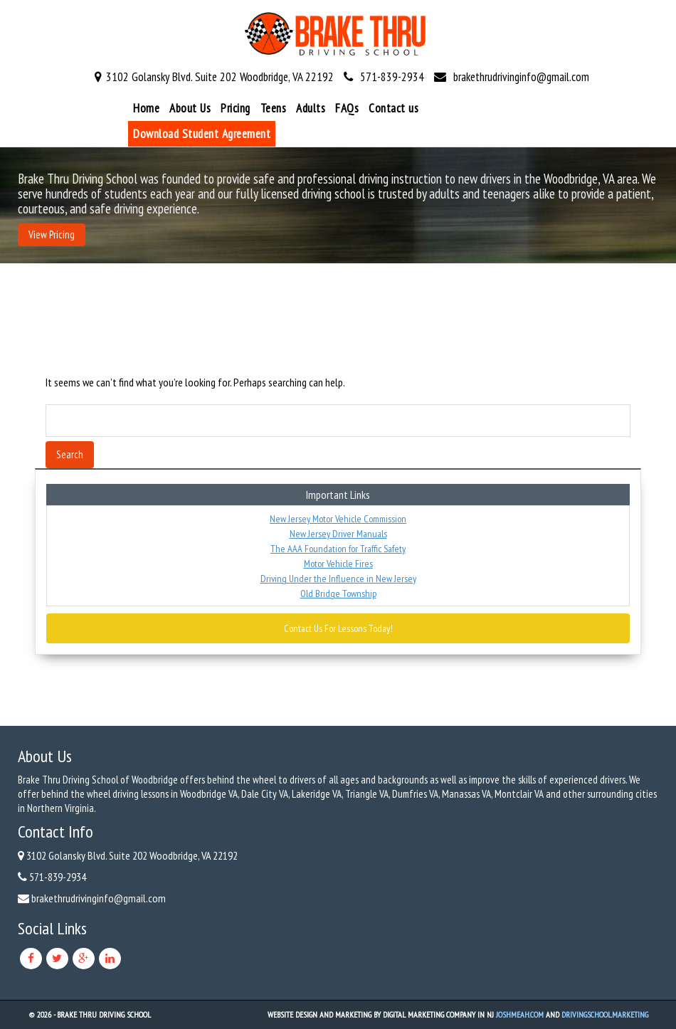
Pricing (235, 108)
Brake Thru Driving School (104, 1014)
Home (146, 108)
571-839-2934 (392, 77)
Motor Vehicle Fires (338, 563)
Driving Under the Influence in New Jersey (338, 578)
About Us (190, 108)
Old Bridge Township (338, 593)
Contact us (393, 108)
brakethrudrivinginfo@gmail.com (521, 77)
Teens (273, 108)
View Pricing (51, 234)
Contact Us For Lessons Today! (338, 628)
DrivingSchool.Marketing (604, 1014)
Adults (310, 108)
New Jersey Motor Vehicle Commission (338, 518)
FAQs (347, 108)
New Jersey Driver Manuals (338, 533)
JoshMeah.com (520, 1014)
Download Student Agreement (201, 134)
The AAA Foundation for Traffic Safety (338, 548)
